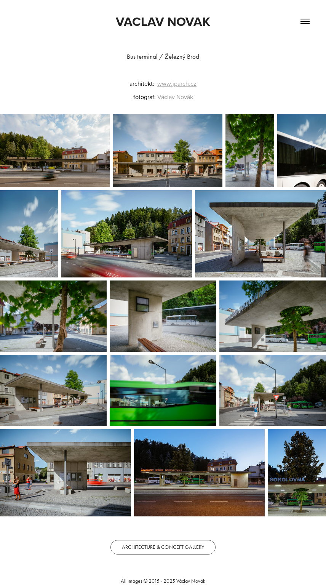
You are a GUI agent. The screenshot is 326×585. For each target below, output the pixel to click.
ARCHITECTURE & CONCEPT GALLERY (163, 547)
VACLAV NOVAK (163, 21)
